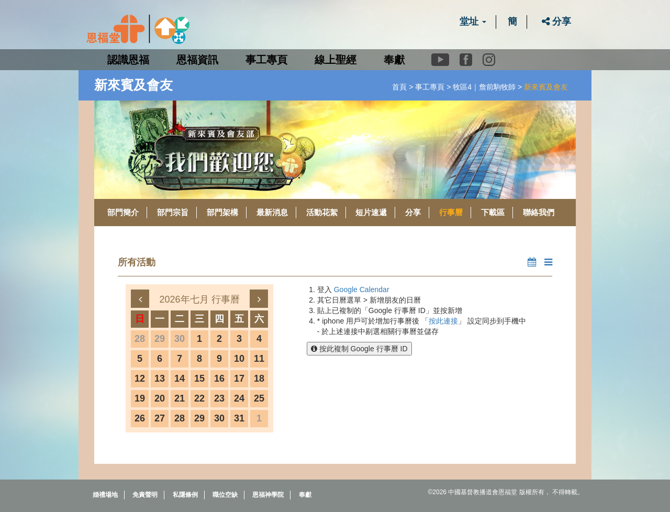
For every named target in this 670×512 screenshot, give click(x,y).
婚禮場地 (105, 494)
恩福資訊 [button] (197, 59)
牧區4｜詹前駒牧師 (484, 87)
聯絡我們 (538, 212)
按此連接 (443, 321)
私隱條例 (185, 494)
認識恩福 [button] (128, 59)
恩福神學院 (268, 494)
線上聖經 (335, 59)
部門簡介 (123, 212)
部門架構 (222, 212)
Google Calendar (361, 289)
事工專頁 (429, 87)
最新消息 (272, 212)
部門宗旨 (172, 212)
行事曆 (451, 212)
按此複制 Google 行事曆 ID (359, 348)
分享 (556, 21)
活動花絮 (322, 212)
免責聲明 (145, 494)
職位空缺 (225, 494)
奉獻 (394, 59)
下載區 (493, 212)
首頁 (399, 87)
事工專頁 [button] (266, 59)
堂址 (473, 21)
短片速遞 (371, 212)
